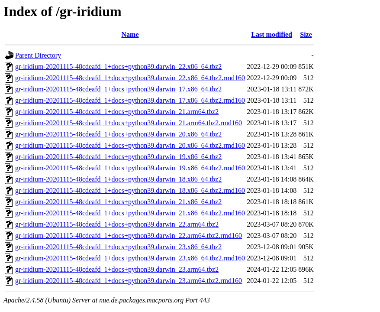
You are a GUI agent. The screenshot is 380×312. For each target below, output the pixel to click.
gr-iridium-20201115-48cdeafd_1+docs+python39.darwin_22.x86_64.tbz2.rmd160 (130, 77)
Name (130, 34)
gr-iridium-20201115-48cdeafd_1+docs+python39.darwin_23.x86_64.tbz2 (118, 246)
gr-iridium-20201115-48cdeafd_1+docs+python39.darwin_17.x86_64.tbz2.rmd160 (130, 100)
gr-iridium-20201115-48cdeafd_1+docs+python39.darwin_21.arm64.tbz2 (117, 111)
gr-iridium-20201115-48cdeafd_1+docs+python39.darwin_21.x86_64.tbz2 (118, 201)
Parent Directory (38, 55)
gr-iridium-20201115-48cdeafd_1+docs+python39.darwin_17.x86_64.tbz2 (118, 89)
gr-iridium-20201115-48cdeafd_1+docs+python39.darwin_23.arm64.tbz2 (117, 269)
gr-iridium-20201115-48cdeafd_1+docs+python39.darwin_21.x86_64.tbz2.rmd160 (130, 213)
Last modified (271, 34)
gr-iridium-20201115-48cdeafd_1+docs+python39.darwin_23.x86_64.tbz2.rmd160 (130, 258)
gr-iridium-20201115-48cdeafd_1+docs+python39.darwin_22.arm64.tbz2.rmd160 (128, 235)
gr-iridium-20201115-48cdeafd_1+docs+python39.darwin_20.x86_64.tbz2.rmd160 (130, 145)
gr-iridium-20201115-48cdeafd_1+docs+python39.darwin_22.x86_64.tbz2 (118, 66)
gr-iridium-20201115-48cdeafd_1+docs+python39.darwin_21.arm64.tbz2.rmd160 (128, 123)
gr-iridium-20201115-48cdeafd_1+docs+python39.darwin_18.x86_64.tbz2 (118, 179)
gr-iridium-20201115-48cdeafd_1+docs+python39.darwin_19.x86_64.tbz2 (118, 156)
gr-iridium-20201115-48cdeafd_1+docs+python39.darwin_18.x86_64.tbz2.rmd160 (130, 190)
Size (306, 34)
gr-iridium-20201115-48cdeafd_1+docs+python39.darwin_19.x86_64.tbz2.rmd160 (130, 168)
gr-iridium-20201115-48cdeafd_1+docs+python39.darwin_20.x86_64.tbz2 (118, 134)
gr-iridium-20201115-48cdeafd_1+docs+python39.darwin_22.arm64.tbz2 (117, 224)
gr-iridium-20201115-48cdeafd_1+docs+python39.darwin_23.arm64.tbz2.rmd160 (128, 280)
